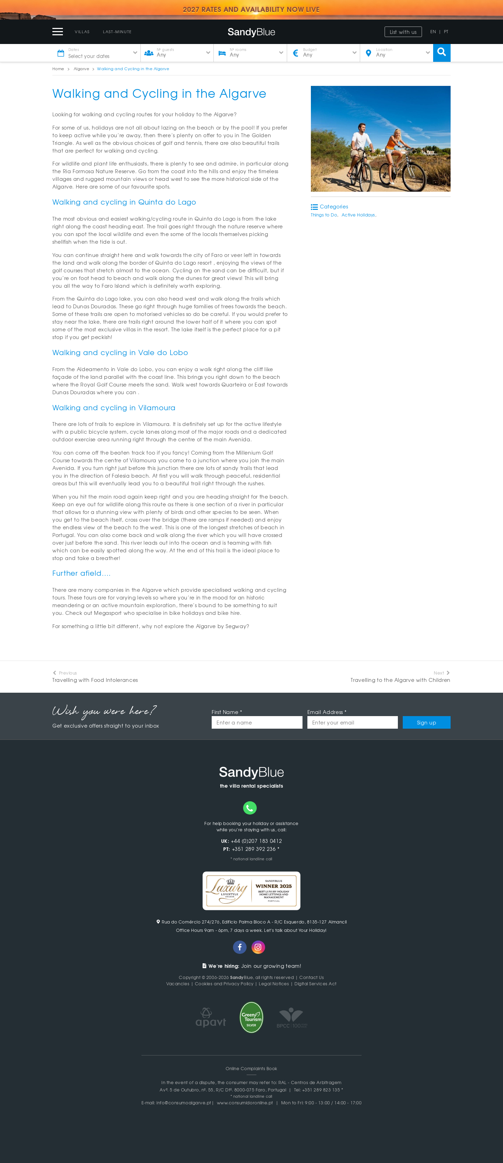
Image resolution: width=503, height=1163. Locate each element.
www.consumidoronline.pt (245, 1102)
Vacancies (177, 983)
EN (433, 31)
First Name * (227, 711)
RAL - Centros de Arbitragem (310, 1082)
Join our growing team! (251, 965)
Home (58, 68)
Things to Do (324, 215)
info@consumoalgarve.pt (183, 1102)
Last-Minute (117, 31)
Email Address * (327, 711)
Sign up (426, 722)
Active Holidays (358, 215)
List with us (403, 31)
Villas (82, 31)
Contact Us (311, 977)
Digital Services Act (315, 983)
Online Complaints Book (251, 1068)
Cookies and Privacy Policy (224, 983)
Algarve (81, 68)
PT (446, 31)
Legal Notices (274, 983)
